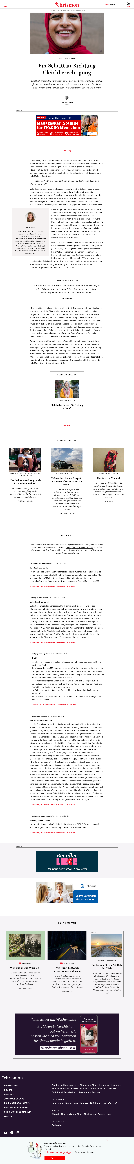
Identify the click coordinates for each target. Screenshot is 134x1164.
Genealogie (27, 963)
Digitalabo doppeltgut (17, 1107)
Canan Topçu (108, 502)
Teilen (66, 151)
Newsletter (11, 1085)
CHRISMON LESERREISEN (106, 961)
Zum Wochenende (14, 1099)
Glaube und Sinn (88, 1085)
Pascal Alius (22, 988)
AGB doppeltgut (98, 1103)
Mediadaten (90, 1114)
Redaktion (57, 1125)
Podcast (9, 1090)
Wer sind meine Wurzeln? (25, 968)
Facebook (59, 553)
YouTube (5, 1132)
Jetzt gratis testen (55, 1158)
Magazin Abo (58, 1114)
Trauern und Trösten (89, 1092)
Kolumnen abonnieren (17, 1103)
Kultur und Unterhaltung (103, 1089)
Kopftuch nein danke (39, 568)
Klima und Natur (60, 1089)
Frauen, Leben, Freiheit (40, 820)
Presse (101, 1114)
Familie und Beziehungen (64, 1085)
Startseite (53, 10)
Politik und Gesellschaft (64, 1092)
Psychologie (68, 963)
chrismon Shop (74, 1114)
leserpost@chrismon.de (60, 550)
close (107, 1139)
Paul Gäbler (21, 501)
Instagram (97, 550)
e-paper (8, 1116)
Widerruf (112, 1103)
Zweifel (35, 658)
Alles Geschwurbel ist (39, 602)
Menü (5, 7)
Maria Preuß (69, 102)
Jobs (109, 1114)
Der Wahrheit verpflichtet (41, 720)
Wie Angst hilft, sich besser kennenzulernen (67, 969)
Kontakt (84, 1103)
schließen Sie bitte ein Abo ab (79, 547)
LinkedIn (71, 553)
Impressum (58, 1103)
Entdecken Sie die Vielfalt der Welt (107, 967)
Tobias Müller (63, 513)
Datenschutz (71, 1103)
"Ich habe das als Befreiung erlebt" (67, 407)
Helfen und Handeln (109, 1085)
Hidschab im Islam (67, 401)
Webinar (9, 1094)
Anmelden (128, 4)
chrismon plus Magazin (18, 1112)
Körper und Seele (80, 1089)
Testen (110, 4)
